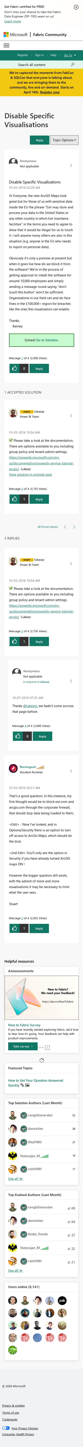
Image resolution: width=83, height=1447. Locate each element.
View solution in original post (30, 474)
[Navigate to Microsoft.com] (15, 34)
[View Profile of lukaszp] (39, 411)
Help (53, 55)
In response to (36, 681)
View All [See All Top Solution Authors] (15, 1178)
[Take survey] (23, 1046)
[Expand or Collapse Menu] (6, 45)
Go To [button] (68, 55)
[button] (39, 140)
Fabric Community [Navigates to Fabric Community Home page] (50, 34)
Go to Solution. (47, 340)
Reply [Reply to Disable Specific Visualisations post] (39, 368)
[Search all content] (46, 64)
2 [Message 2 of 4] (22, 918)
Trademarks (9, 1419)
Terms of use (10, 1412)
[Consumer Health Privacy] (41, 1434)
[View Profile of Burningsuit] (28, 766)
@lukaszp (30, 706)
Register (22, 55)
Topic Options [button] (63, 140)
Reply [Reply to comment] (39, 499)
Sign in (39, 55)
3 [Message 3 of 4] (22, 489)
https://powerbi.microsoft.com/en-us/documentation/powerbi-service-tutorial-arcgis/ (41, 463)
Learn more (12, 21)
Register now (50, 92)
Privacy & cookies (13, 1405)
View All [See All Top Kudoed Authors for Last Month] (15, 1270)
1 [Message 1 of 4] (22, 358)
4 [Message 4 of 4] (25, 726)
